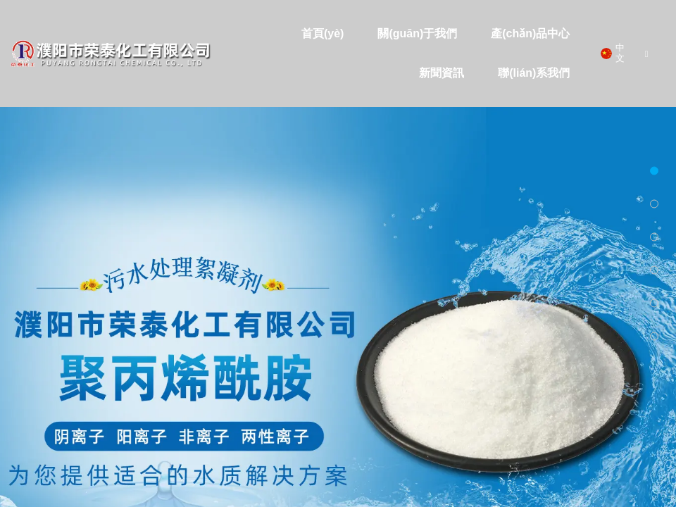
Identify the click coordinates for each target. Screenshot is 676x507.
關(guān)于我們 (417, 33)
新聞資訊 (441, 73)
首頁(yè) (322, 33)
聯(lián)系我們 (534, 73)
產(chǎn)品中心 (530, 33)
